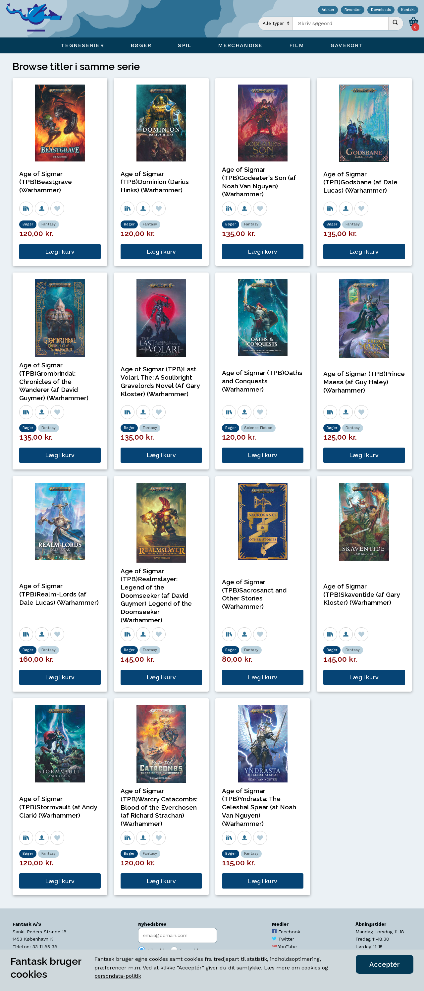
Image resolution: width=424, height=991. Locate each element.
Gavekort (347, 45)
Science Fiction (258, 428)
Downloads (381, 10)
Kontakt (408, 10)
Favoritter (352, 10)
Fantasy (48, 224)
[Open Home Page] (37, 18)
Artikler (328, 10)
